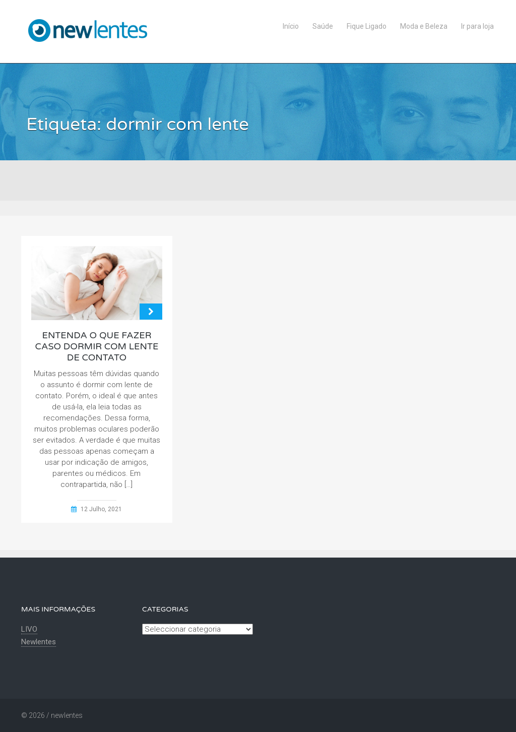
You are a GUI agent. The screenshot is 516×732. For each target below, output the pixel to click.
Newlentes (38, 641)
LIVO (29, 629)
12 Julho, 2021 (101, 509)
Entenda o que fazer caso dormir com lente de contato (97, 346)
